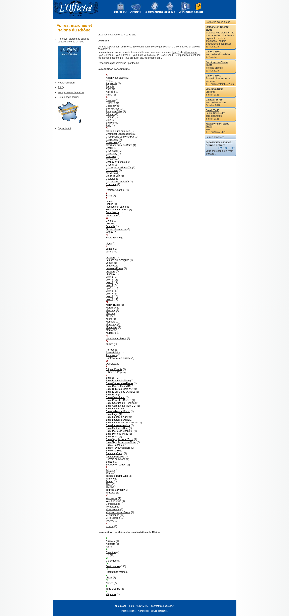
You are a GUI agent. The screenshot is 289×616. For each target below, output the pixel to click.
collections (150, 57)
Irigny (109, 243)
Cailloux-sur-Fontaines (118, 131)
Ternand (110, 478)
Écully (109, 195)
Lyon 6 (170, 55)
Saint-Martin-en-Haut (117, 428)
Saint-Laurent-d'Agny (117, 417)
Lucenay (110, 274)
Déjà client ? (64, 128)
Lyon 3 (118, 55)
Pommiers (111, 355)
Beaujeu (110, 100)
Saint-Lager (112, 414)
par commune (118, 63)
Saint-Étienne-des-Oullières (120, 391)
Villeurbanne (190, 52)
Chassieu (111, 156)
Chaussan (111, 159)
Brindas (110, 117)
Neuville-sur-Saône (116, 338)
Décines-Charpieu (115, 190)
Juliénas (110, 251)
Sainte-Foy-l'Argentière (118, 447)
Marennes (111, 307)
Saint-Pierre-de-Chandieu (119, 431)
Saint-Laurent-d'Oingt (117, 419)
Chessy (110, 164)
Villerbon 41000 (214, 89)
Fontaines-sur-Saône (117, 209)
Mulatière (111, 333)
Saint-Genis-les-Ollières (118, 400)
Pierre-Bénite (113, 352)
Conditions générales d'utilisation (153, 611)
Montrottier (111, 327)
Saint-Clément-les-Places (119, 383)
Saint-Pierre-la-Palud (117, 433)
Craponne (111, 184)
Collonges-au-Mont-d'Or (119, 167)
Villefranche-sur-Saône (118, 512)
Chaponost (112, 142)
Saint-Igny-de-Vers (116, 408)
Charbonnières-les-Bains (119, 145)
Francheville (112, 212)
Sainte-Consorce (115, 445)
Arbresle (110, 91)
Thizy (109, 484)
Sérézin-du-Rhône (115, 459)
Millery (109, 316)
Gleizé (109, 223)
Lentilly (109, 262)
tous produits (132, 57)
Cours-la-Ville (113, 176)
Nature (109, 583)
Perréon (110, 349)
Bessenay (111, 106)
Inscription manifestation (71, 92)
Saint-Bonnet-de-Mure (118, 380)
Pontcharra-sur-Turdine (118, 358)
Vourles (110, 520)
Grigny (109, 232)
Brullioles (111, 122)
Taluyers (110, 470)
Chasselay (111, 153)
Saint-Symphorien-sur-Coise (121, 442)
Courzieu (111, 178)
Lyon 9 (126, 55)
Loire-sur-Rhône (114, 268)
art (158, 57)
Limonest (111, 265)
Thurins (110, 487)
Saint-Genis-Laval (115, 397)
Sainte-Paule (113, 450)
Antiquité (110, 544)
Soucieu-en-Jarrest (116, 464)
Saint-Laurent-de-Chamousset (122, 422)
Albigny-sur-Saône (116, 77)
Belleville (110, 103)
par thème (133, 63)
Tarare (109, 473)
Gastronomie (113, 566)
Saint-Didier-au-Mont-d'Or (119, 389)
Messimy (110, 310)
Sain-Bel (110, 377)
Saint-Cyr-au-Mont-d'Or (118, 386)
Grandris (110, 226)
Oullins (109, 344)
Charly (109, 148)
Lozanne (110, 271)
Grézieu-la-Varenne (116, 229)
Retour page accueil (68, 97)
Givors (109, 220)
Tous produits (113, 588)
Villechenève (113, 509)
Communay (112, 170)
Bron (162, 55)
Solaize (110, 461)
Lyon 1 (109, 276)
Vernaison (111, 506)
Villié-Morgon (113, 518)
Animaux (110, 541)
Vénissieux (149, 55)
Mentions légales (128, 611)
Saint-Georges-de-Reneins (120, 403)
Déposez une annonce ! (219, 142)
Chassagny (112, 150)
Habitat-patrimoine (116, 572)
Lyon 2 (110, 55)
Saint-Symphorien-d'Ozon (119, 439)
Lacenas (110, 257)
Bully (108, 125)
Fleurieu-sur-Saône (116, 206)
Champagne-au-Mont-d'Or (120, 136)
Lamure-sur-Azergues (117, 260)
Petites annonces (215, 137)
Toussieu (110, 492)
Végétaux (111, 594)
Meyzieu (110, 313)
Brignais (110, 114)
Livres (109, 577)
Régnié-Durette (114, 369)
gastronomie (116, 57)
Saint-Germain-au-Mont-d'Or (121, 405)
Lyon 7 (109, 293)
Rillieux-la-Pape (114, 372)
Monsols (110, 321)
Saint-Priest (112, 436)
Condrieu (111, 173)
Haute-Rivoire (113, 237)
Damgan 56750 (214, 99)
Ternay (109, 481)
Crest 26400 (212, 110)
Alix (108, 80)
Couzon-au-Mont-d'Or (117, 181)
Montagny (111, 324)
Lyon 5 (101, 55)
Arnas (109, 94)
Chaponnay (112, 139)
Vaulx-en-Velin (113, 501)
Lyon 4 (135, 55)
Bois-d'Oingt (112, 108)
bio (141, 57)
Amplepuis (111, 83)
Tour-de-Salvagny (115, 489)
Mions (109, 319)
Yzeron (110, 526)
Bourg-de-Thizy (114, 111)
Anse (108, 89)
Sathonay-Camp (114, 453)
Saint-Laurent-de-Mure (118, 425)
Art (107, 546)
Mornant (110, 330)
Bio (107, 555)
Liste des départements (110, 34)
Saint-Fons (112, 394)
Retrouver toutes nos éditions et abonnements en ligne (73, 40)
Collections (112, 560)
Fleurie (109, 204)
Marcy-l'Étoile (113, 304)
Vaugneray (111, 498)
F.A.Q (61, 87)
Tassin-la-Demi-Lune (117, 475)
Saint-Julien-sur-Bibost (118, 411)
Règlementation (66, 82)
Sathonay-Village (115, 456)
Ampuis (110, 86)
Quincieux (111, 363)
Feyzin (109, 201)
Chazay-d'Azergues (116, 162)
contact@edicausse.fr (162, 606)
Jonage (110, 248)
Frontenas (111, 215)
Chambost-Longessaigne (119, 134)
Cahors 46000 (213, 51)
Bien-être (111, 552)
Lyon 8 (175, 52)
